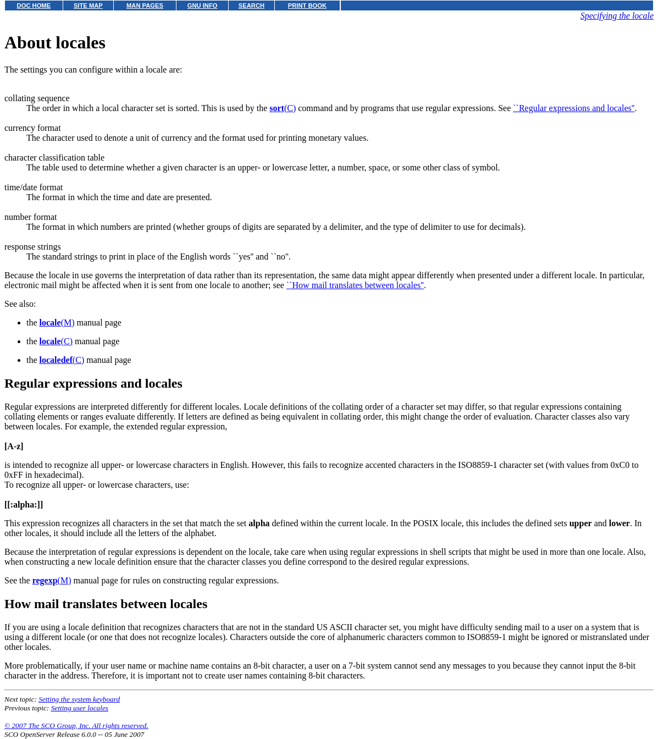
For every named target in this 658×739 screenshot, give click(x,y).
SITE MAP (88, 5)
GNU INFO (202, 5)
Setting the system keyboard (79, 699)
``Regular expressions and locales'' (573, 108)
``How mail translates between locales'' (355, 285)
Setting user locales (79, 708)
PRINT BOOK (307, 5)
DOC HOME (34, 5)
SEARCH (251, 5)
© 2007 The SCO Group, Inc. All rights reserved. (76, 725)
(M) (57, 322)
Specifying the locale (617, 15)
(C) (282, 108)
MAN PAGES (144, 5)
